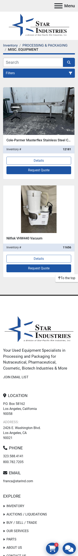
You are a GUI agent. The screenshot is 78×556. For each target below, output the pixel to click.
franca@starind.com (18, 481)
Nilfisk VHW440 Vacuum (24, 238)
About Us (14, 548)
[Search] (33, 62)
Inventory (15, 506)
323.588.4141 (13, 456)
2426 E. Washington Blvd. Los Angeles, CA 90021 (22, 433)
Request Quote (39, 170)
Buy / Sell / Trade (21, 523)
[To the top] (66, 278)
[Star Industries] (39, 330)
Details (39, 161)
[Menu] (58, 5)
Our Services (17, 531)
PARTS (11, 539)
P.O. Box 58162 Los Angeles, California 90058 (20, 409)
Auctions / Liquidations (26, 514)
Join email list (15, 377)
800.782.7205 (13, 462)
